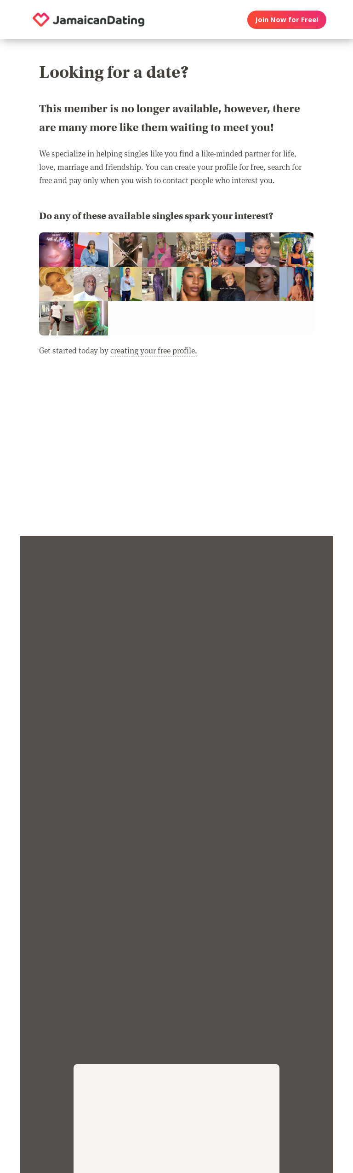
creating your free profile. (153, 350)
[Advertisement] (176, 452)
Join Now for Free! (286, 19)
